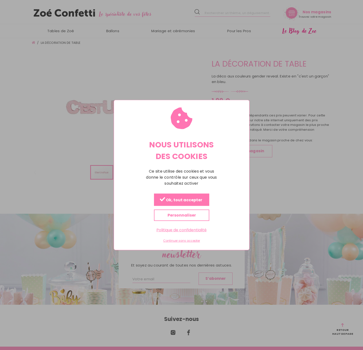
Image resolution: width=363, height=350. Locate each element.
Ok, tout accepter (181, 200)
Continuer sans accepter (181, 241)
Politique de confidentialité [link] (181, 230)
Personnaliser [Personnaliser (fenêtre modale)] (181, 215)
